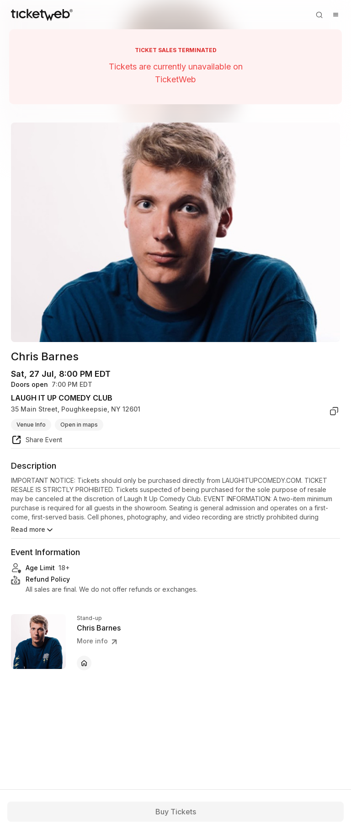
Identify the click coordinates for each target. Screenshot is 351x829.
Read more (32, 530)
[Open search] (319, 14)
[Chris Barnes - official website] (84, 663)
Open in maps (79, 424)
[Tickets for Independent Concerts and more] (42, 14)
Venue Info (31, 424)
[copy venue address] (334, 411)
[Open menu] (335, 14)
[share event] (36, 441)
